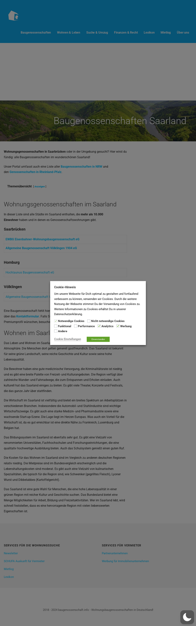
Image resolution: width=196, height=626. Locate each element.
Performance (86, 326)
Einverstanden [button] (98, 339)
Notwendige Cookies (71, 321)
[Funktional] (55, 326)
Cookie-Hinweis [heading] (65, 287)
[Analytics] (99, 326)
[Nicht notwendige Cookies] (88, 320)
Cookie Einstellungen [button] (67, 339)
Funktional (64, 326)
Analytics (107, 326)
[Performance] (75, 326)
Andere (62, 331)
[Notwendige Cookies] (55, 320)
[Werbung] (117, 326)
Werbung (126, 326)
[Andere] (55, 331)
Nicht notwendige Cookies (108, 321)
